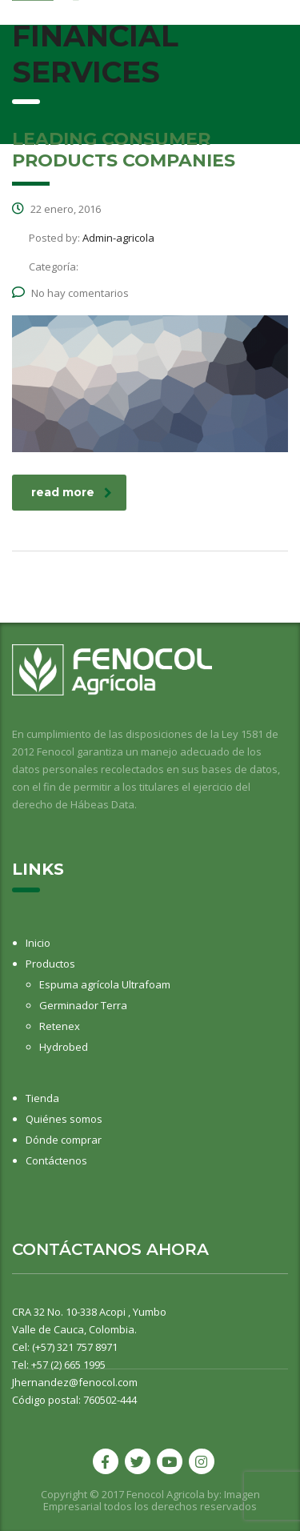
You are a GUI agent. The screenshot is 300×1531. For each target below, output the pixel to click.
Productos (50, 963)
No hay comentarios (70, 293)
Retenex (59, 1026)
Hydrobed (63, 1047)
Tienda (42, 1098)
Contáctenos (56, 1160)
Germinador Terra (83, 1005)
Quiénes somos (64, 1119)
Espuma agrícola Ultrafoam (104, 984)
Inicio (38, 943)
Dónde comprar (64, 1139)
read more (71, 492)
